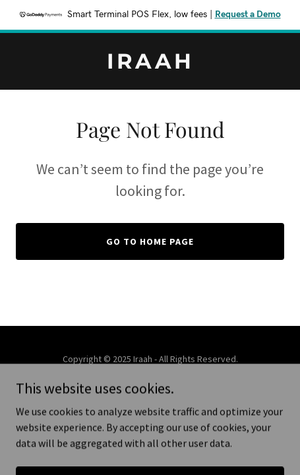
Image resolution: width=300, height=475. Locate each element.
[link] (150, 64)
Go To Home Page (150, 241)
